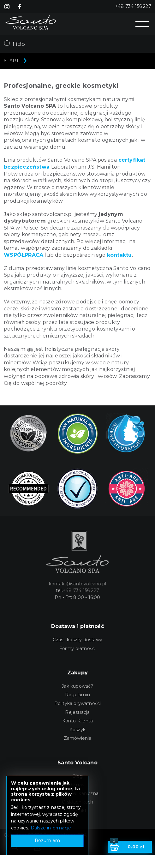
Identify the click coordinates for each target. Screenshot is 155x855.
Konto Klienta (77, 721)
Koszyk (77, 729)
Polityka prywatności (77, 703)
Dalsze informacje (51, 828)
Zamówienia (78, 738)
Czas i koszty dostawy (77, 640)
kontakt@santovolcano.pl (77, 584)
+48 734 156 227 (133, 6)
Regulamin (77, 694)
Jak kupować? (77, 686)
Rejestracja (77, 712)
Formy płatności (77, 648)
